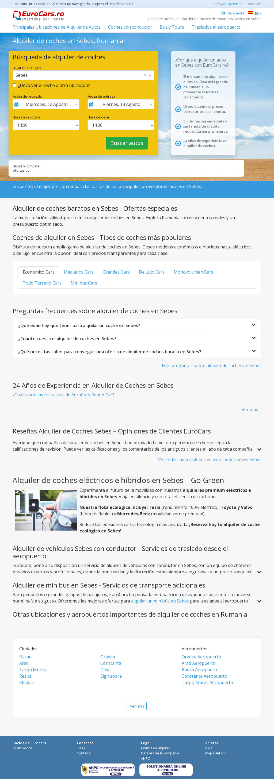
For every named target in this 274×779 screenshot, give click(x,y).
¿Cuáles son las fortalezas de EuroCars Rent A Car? (63, 395)
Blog (208, 748)
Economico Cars (39, 272)
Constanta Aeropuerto (204, 676)
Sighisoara (111, 676)
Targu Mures (32, 670)
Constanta (110, 663)
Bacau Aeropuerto (200, 670)
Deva (105, 670)
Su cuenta (233, 13)
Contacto (84, 753)
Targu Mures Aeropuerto (207, 682)
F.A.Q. (81, 748)
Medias (26, 682)
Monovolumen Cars (193, 272)
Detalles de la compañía (160, 753)
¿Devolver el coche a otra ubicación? (54, 85)
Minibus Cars (84, 283)
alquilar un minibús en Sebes (160, 601)
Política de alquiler (155, 748)
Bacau (25, 657)
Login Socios (23, 748)
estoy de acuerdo (228, 3)
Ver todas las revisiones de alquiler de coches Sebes (209, 460)
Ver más (250, 409)
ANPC (145, 758)
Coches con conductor (130, 27)
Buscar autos (126, 143)
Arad (24, 663)
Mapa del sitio (216, 753)
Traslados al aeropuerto (216, 27)
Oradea (107, 657)
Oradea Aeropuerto (201, 657)
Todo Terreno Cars (42, 283)
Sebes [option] (22, 75)
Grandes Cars (116, 272)
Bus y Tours (172, 27)
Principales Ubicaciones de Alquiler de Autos (57, 27)
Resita (25, 676)
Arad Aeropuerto (199, 663)
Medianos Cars (79, 272)
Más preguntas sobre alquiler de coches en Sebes (211, 366)
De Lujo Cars (152, 272)
